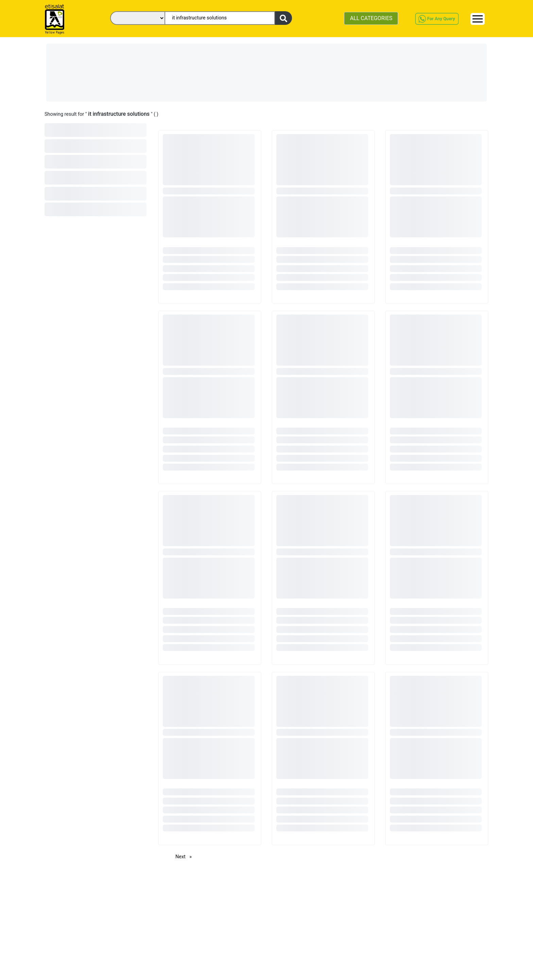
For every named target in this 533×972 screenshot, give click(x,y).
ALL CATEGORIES (371, 18)
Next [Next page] (185, 856)
